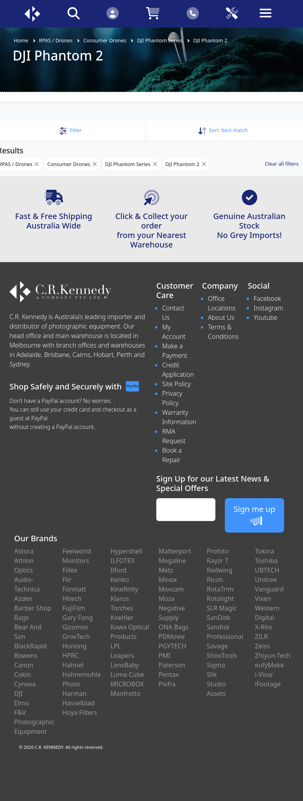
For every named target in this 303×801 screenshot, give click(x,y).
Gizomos (75, 627)
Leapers (122, 655)
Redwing (219, 570)
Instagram (268, 308)
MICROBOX (127, 684)
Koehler (121, 617)
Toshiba (266, 560)
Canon (24, 665)
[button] (70, 130)
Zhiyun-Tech (272, 655)
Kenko (119, 579)
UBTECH (267, 570)
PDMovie (172, 636)
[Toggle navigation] (271, 19)
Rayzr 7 (217, 560)
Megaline (172, 560)
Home (21, 40)
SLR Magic (222, 608)
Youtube (265, 317)
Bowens (25, 655)
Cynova (25, 684)
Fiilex (69, 570)
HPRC (70, 655)
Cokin (22, 674)
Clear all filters (282, 163)
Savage (217, 646)
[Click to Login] (112, 13)
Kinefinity (124, 589)
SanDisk (218, 617)
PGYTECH (172, 646)
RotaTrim (220, 589)
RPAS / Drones (56, 40)
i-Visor (264, 674)
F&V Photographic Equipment (34, 722)
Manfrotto (125, 693)
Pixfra (167, 684)
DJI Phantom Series (159, 40)
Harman (74, 693)
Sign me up (254, 515)
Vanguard (269, 589)
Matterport (175, 551)
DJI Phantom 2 (210, 40)
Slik (212, 674)
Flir (66, 579)
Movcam (171, 589)
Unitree (266, 579)
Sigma (216, 665)
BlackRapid (30, 646)
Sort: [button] (223, 130)
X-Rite (263, 627)
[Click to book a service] (231, 13)
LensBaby (124, 665)
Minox (168, 579)
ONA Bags (174, 627)
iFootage (268, 684)
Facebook (267, 298)
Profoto (218, 551)
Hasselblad (78, 703)
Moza (167, 598)
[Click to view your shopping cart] (152, 13)
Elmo (21, 703)
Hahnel (73, 665)
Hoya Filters (79, 712)
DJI (18, 693)
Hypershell (126, 551)
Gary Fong (77, 617)
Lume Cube (127, 674)
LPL (115, 646)
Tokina (264, 551)
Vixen (263, 598)
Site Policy (176, 384)
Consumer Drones (104, 40)
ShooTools (222, 655)
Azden (23, 598)
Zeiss (262, 646)
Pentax (169, 674)
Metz (166, 570)
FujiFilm (73, 608)
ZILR (261, 636)
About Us (221, 317)
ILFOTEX (122, 560)
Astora (24, 551)
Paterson (172, 665)
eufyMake (269, 665)
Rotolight (220, 598)
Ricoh (215, 579)
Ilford (118, 570)
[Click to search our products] (73, 13)
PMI (164, 655)
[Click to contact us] (192, 13)
